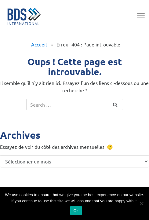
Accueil (39, 44)
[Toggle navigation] (140, 16)
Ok (75, 210)
